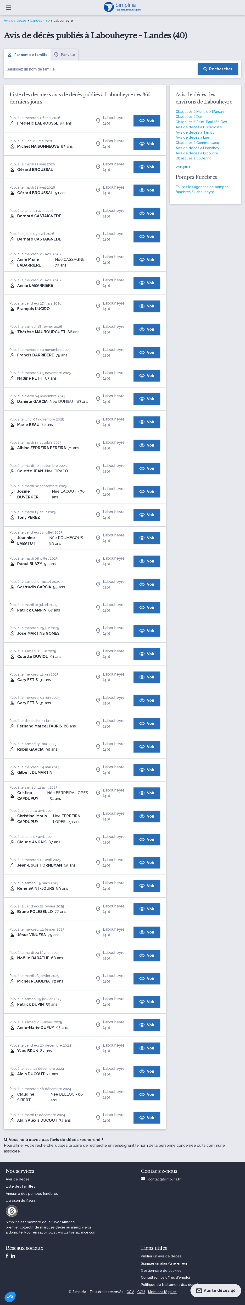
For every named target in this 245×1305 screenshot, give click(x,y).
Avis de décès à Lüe (192, 137)
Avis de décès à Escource (197, 153)
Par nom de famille (27, 55)
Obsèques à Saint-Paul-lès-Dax (201, 122)
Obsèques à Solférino (194, 158)
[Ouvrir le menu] (8, 7)
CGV (130, 1292)
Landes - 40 (40, 20)
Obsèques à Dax (189, 117)
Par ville (64, 55)
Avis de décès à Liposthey (197, 148)
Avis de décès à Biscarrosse (199, 127)
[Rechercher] (218, 69)
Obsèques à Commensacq (197, 143)
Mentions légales (162, 1292)
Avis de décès (15, 20)
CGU (141, 1292)
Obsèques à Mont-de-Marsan (200, 111)
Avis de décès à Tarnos (195, 132)
